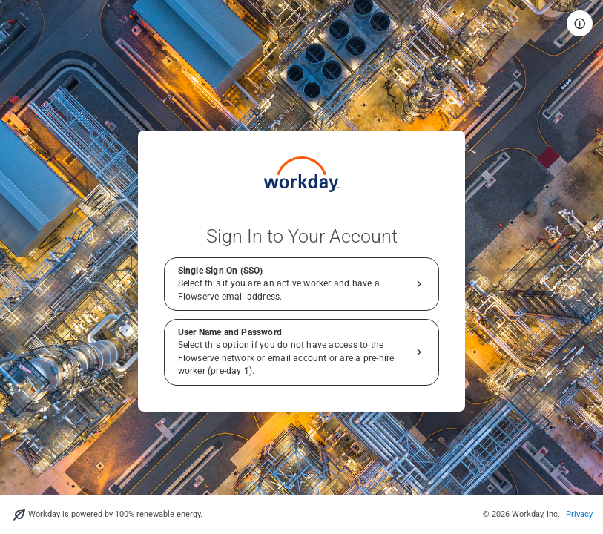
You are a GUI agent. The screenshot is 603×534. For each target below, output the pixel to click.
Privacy (579, 514)
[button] (580, 23)
